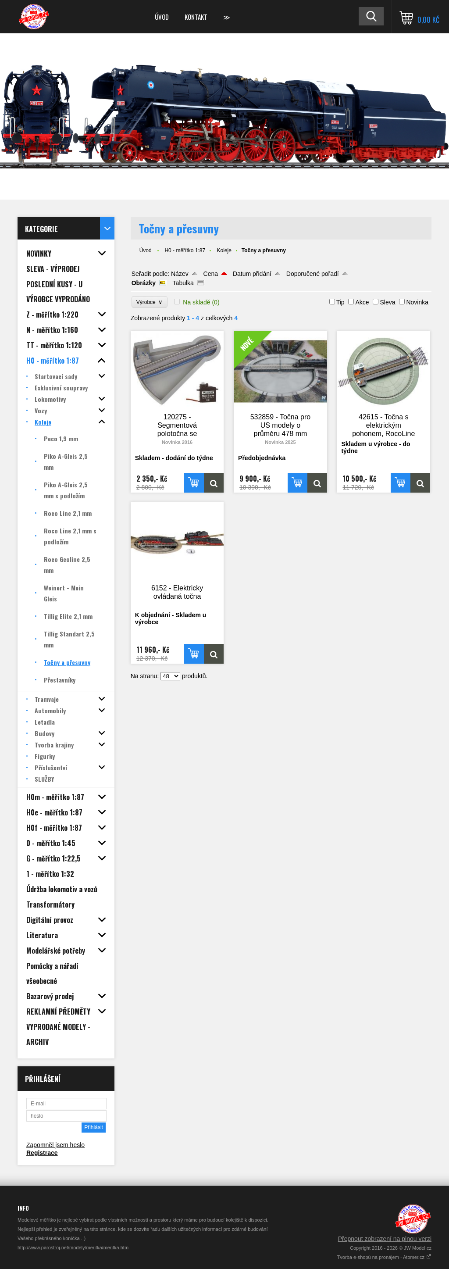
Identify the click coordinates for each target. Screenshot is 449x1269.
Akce (362, 302)
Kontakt (196, 16)
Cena (210, 273)
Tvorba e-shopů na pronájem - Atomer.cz (384, 1257)
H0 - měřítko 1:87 (184, 250)
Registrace (42, 1152)
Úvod (162, 16)
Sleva (387, 302)
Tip (340, 302)
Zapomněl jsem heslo (55, 1144)
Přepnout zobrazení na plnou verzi (384, 1238)
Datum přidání (252, 273)
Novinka (417, 302)
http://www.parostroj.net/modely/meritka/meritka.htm (73, 1247)
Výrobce (149, 302)
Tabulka (183, 282)
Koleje (224, 250)
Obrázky (144, 282)
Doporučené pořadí (312, 273)
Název (180, 273)
